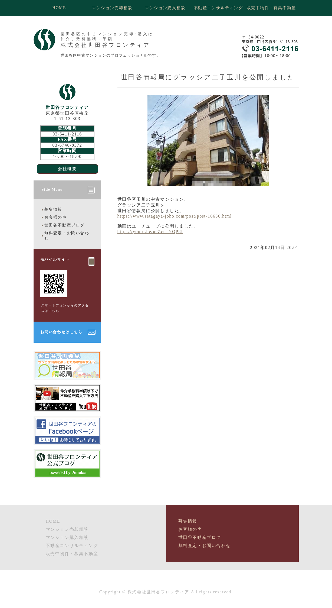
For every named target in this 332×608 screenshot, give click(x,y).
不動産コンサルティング (218, 8)
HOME (59, 7)
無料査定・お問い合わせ (66, 235)
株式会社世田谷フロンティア (158, 592)
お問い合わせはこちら (61, 332)
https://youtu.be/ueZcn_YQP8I (150, 231)
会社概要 (67, 168)
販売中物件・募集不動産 (271, 8)
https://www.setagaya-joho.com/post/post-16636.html (174, 216)
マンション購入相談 (165, 8)
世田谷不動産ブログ (64, 225)
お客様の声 (55, 217)
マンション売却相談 (112, 8)
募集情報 (53, 209)
